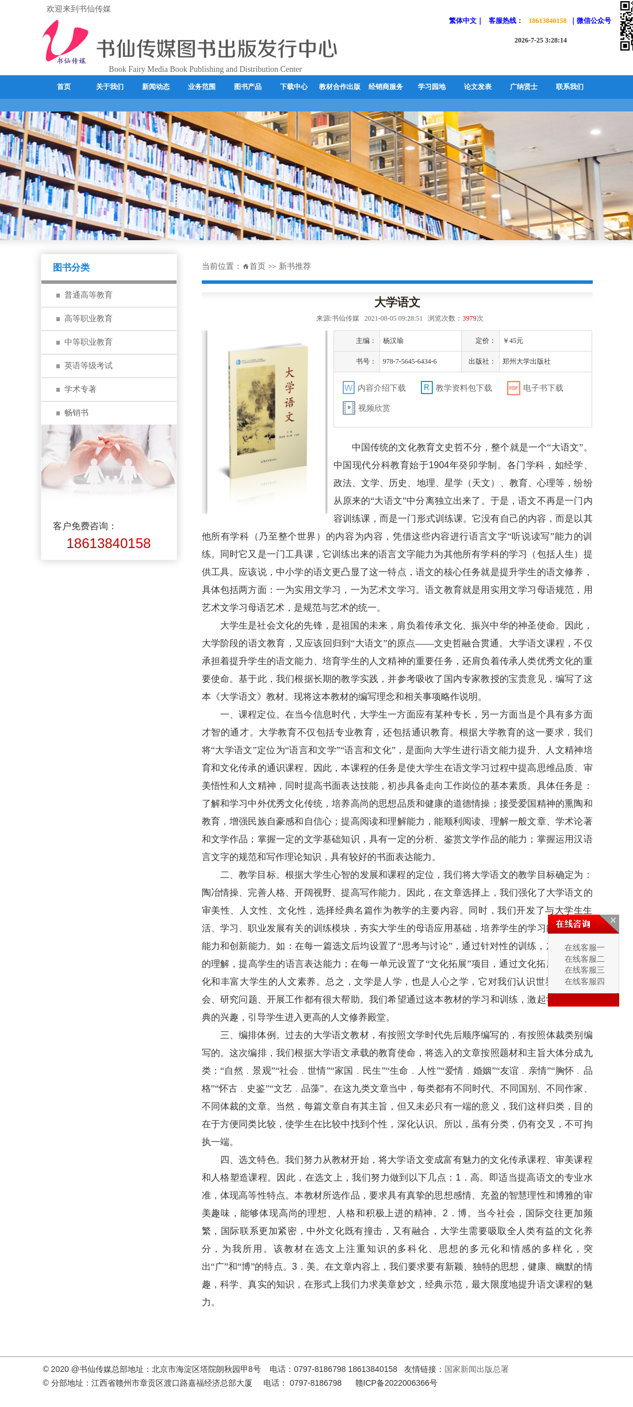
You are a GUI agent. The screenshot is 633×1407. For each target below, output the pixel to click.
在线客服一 (583, 947)
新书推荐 (295, 266)
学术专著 (80, 389)
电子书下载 (535, 388)
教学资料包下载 (456, 387)
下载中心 (294, 87)
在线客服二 (583, 959)
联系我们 (570, 87)
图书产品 (248, 87)
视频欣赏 (366, 408)
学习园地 (432, 87)
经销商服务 (386, 87)
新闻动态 (156, 87)
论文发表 (478, 87)
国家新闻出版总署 (476, 1369)
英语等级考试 (88, 365)
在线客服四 (583, 981)
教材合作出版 (339, 87)
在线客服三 (583, 970)
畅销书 (76, 412)
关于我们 (110, 87)
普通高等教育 (88, 295)
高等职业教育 (88, 318)
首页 (64, 87)
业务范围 (202, 87)
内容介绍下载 (374, 387)
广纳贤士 (524, 87)
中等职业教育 (88, 342)
